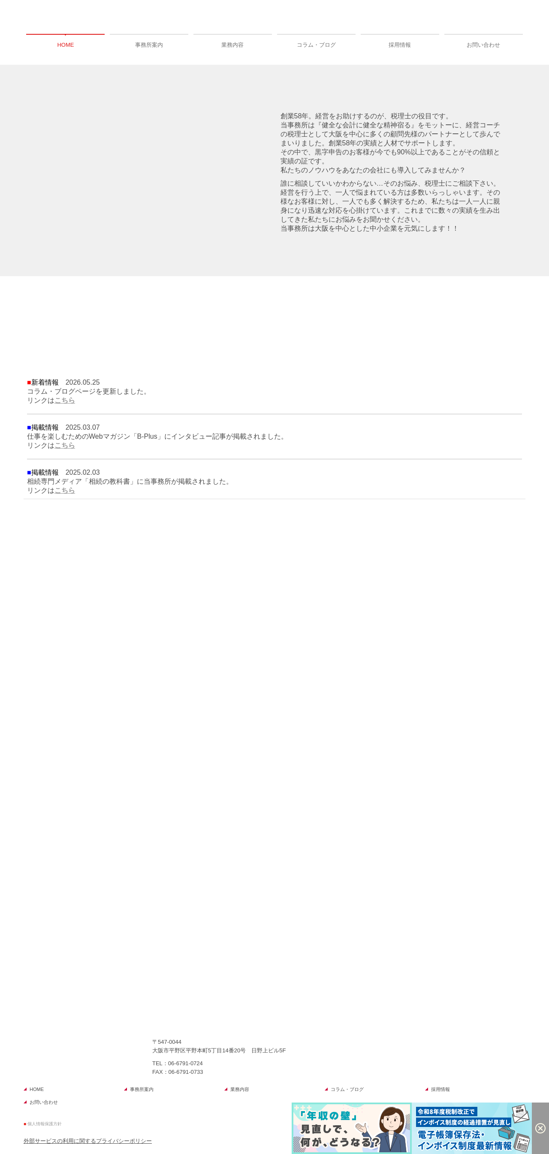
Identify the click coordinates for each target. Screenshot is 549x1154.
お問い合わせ (483, 45)
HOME (65, 45)
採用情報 (400, 45)
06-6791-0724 (185, 1063)
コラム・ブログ (316, 45)
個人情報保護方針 (44, 1123)
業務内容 (232, 45)
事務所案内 (149, 45)
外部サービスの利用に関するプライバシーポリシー (88, 1141)
